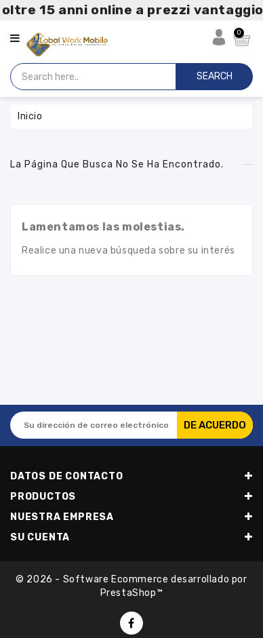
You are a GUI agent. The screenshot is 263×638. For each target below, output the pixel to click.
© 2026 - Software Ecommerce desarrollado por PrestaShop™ (131, 586)
